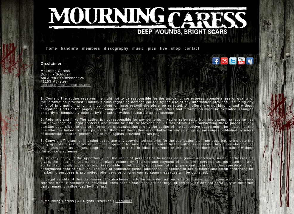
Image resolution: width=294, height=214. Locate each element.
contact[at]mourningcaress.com (66, 84)
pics (152, 48)
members (91, 48)
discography (116, 48)
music (138, 48)
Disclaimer (123, 201)
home (51, 48)
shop (176, 48)
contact (192, 48)
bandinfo (69, 48)
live (163, 48)
